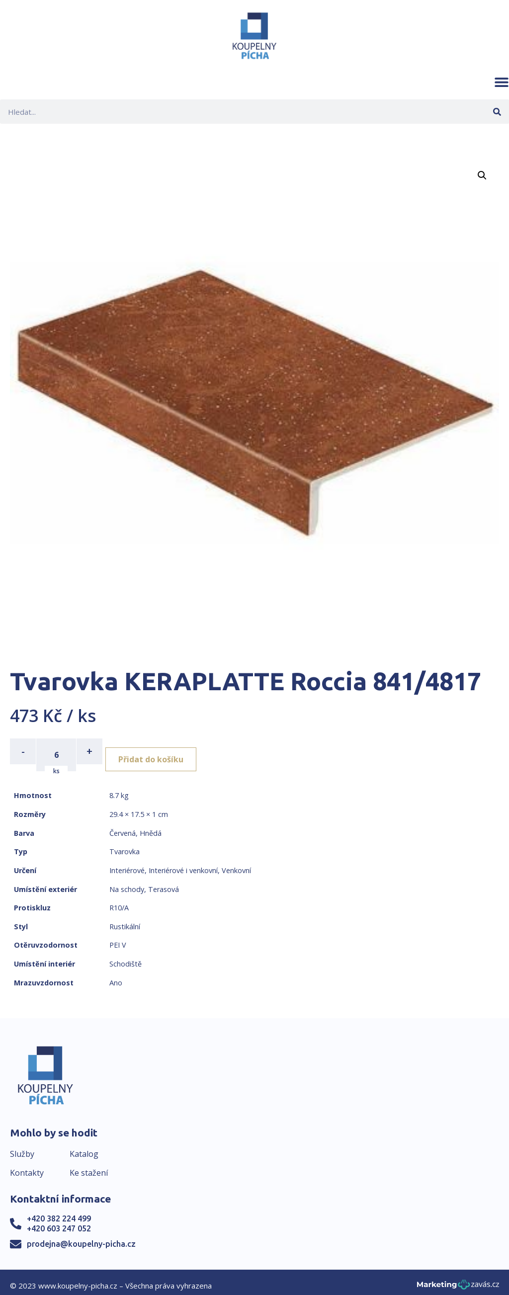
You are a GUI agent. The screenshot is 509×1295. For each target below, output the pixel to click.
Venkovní (236, 863)
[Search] (497, 111)
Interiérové (127, 863)
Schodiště (125, 956)
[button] (501, 82)
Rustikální (124, 919)
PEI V (117, 938)
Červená (122, 825)
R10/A (119, 900)
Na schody (126, 882)
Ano (115, 975)
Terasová (163, 882)
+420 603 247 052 (59, 1220)
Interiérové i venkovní (183, 863)
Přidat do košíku (159, 751)
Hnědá (151, 825)
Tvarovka (124, 844)
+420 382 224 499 (59, 1211)
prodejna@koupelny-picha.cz (81, 1236)
